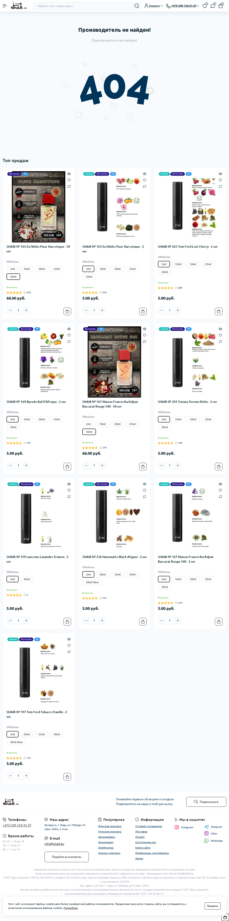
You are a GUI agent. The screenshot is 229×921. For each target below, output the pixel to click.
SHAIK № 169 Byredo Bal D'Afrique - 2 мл (36, 401)
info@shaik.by (54, 844)
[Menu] (5, 5)
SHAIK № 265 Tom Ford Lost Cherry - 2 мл (188, 246)
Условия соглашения (148, 826)
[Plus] (26, 310)
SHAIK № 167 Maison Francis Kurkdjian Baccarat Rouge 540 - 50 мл (110, 404)
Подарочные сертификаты (152, 852)
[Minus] (10, 310)
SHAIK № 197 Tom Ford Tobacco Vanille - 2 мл (36, 714)
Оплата (139, 836)
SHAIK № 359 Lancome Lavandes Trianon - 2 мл (37, 559)
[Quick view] (69, 173)
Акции (139, 858)
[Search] (137, 6)
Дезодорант (106, 842)
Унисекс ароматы (109, 852)
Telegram (213, 827)
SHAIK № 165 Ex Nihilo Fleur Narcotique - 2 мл (113, 249)
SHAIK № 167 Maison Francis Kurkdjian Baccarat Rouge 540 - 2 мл (186, 559)
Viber (210, 833)
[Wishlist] (69, 180)
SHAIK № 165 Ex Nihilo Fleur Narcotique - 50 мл (38, 249)
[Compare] (69, 186)
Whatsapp (213, 840)
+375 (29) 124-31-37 (17, 825)
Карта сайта (142, 847)
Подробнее (71, 907)
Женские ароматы (109, 826)
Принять (212, 905)
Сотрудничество (145, 842)
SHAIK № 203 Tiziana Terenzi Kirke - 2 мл (187, 401)
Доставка (141, 831)
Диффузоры (106, 847)
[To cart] (67, 311)
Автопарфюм (106, 836)
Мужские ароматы (109, 831)
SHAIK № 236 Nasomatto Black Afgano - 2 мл (114, 557)
